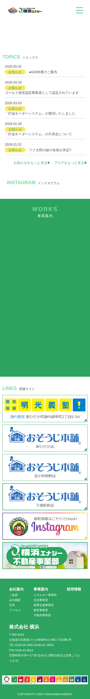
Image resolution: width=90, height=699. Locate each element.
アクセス (15, 610)
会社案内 (16, 589)
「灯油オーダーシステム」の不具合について (38, 134)
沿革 (12, 605)
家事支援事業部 (44, 605)
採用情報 (74, 589)
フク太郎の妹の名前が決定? (50, 150)
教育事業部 (41, 610)
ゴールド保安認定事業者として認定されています (42, 93)
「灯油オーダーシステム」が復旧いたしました (40, 113)
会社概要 (15, 600)
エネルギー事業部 (45, 595)
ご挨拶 (13, 595)
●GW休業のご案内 (43, 72)
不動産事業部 (42, 615)
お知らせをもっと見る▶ (32, 163)
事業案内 (41, 589)
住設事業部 (41, 600)
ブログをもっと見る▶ (71, 163)
